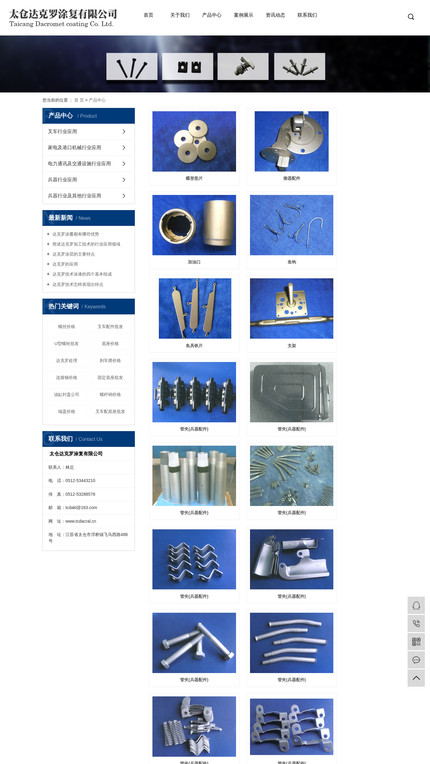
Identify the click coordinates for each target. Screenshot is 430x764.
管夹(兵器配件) (186, 311)
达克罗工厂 (272, 755)
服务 (106, 669)
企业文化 (72, 676)
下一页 (288, 624)
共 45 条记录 (212, 624)
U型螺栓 (268, 601)
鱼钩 (186, 239)
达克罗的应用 (64, 264)
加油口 (350, 167)
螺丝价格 (66, 326)
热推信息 (172, 729)
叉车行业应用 (62, 131)
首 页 (79, 100)
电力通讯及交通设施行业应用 (79, 163)
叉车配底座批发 (110, 411)
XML (237, 729)
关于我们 (180, 15)
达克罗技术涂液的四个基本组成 (81, 274)
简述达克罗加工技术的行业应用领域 (85, 244)
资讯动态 (275, 15)
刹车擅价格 (110, 360)
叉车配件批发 (110, 326)
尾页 (307, 624)
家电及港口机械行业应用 (74, 147)
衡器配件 (268, 167)
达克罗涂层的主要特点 (73, 254)
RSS (226, 729)
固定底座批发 (110, 377)
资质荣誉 (72, 684)
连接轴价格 (66, 377)
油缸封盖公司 (66, 394)
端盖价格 (66, 411)
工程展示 (72, 691)
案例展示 (243, 15)
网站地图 (211, 729)
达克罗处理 (66, 360)
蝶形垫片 (186, 167)
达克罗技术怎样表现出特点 (77, 284)
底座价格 (110, 343)
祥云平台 (346, 755)
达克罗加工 (250, 755)
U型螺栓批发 (67, 343)
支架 (350, 239)
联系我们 (307, 15)
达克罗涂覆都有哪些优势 (75, 234)
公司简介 (72, 669)
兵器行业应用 (62, 179)
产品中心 (212, 15)
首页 (148, 15)
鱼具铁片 (268, 239)
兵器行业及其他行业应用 (74, 195)
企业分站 (191, 729)
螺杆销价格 (110, 394)
